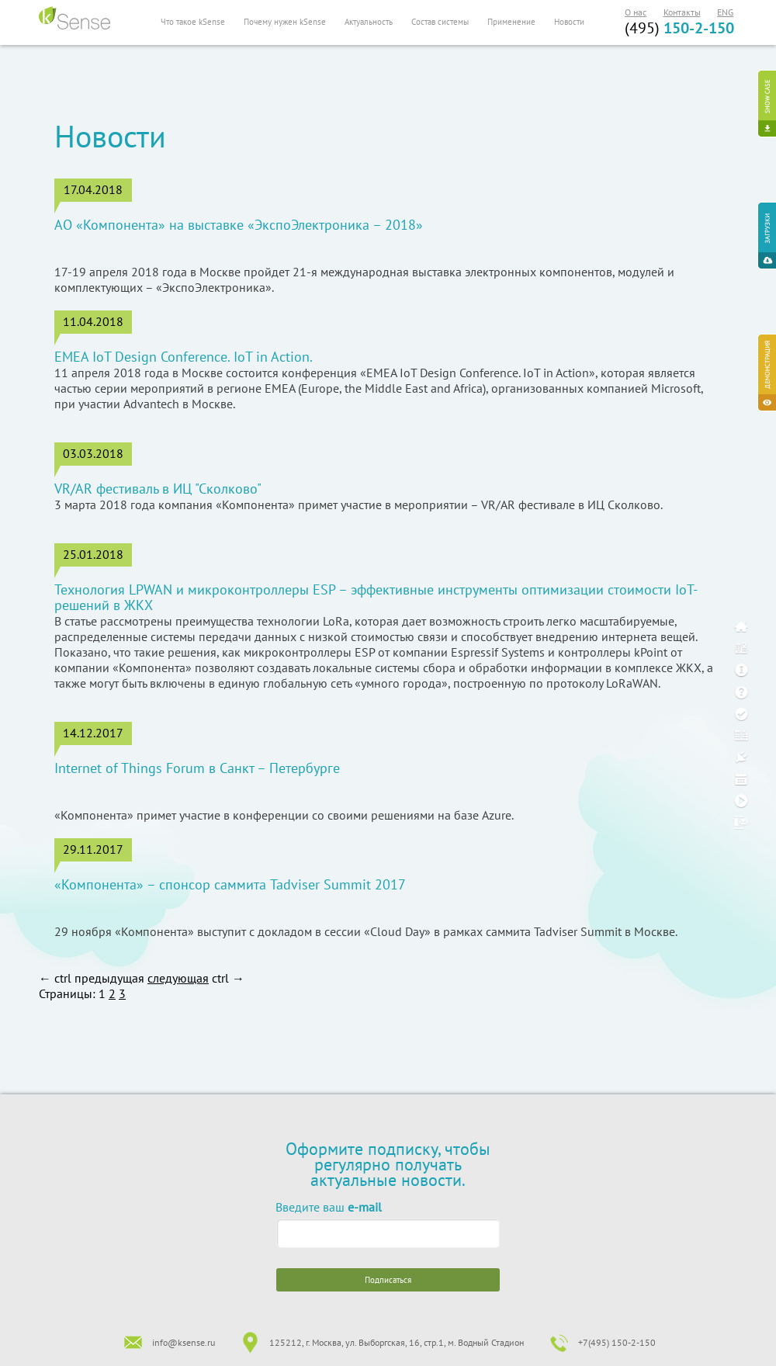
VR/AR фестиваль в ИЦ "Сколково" (158, 489)
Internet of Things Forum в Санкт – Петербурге (197, 768)
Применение (511, 21)
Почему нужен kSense (285, 21)
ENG (725, 12)
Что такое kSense (193, 21)
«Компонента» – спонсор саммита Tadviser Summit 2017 (230, 885)
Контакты (682, 12)
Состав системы (440, 21)
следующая (178, 978)
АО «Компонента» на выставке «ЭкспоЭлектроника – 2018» (238, 225)
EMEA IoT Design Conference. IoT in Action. (183, 357)
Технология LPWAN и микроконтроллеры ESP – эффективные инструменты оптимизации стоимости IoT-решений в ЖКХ (376, 597)
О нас (635, 12)
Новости (569, 21)
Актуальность (369, 21)
